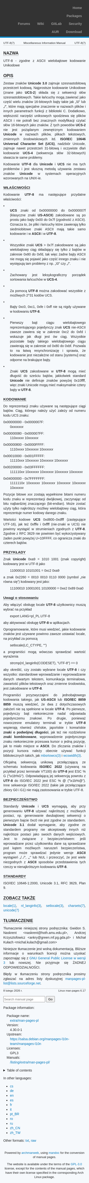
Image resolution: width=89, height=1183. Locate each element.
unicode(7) (11, 910)
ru (11, 1123)
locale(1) (9, 906)
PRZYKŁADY (14, 552)
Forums (24, 24)
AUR (55, 32)
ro (11, 1119)
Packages (74, 16)
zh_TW (15, 1133)
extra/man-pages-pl (24, 1020)
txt (27, 1140)
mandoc (54, 1153)
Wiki (40, 24)
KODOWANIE (14, 399)
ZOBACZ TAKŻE (19, 898)
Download (74, 32)
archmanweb (30, 1153)
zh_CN (15, 1128)
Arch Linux (26, 7)
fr (11, 1105)
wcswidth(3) (72, 755)
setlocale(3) (54, 906)
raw (33, 1140)
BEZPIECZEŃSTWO (20, 799)
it (11, 1109)
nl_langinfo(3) (31, 906)
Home (77, 8)
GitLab (56, 24)
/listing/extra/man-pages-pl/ (30, 1062)
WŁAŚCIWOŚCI (16, 188)
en (12, 1095)
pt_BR (14, 1114)
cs (11, 1086)
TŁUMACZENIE (18, 920)
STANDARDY (14, 876)
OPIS (8, 75)
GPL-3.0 (76, 1164)
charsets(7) (76, 906)
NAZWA (11, 53)
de (12, 1091)
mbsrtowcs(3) (51, 755)
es (12, 1100)
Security (75, 24)
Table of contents (19, 1070)
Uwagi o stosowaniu (20, 598)
